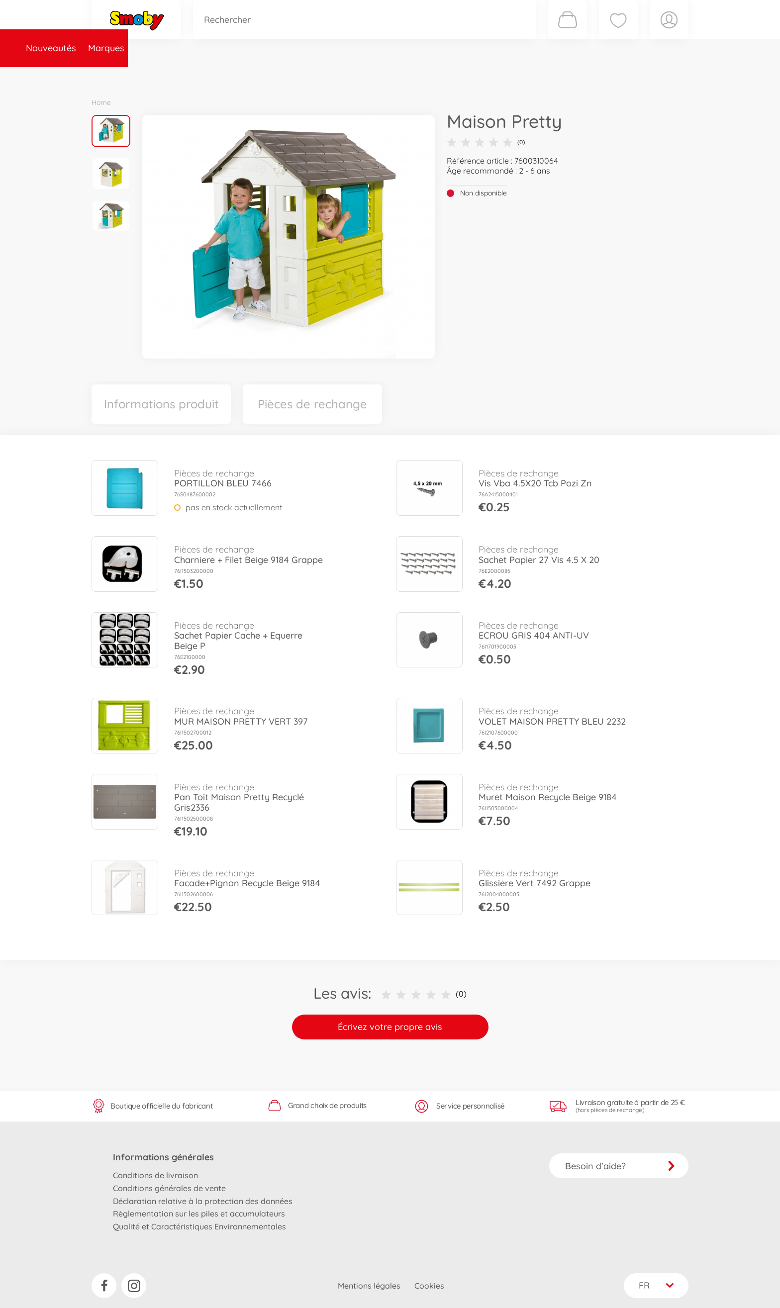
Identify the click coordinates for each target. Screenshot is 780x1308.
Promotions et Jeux (440, 76)
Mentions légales (369, 1286)
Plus (577, 76)
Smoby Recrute (629, 76)
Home (101, 102)
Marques (178, 76)
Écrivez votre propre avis (390, 1026)
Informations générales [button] (163, 1157)
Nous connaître (524, 76)
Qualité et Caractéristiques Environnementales (199, 1226)
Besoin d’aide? (620, 1166)
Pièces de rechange (306, 76)
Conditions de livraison (155, 1175)
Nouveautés (123, 76)
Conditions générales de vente (169, 1188)
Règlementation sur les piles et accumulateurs (199, 1213)
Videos (373, 76)
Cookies (429, 1286)
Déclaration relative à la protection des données (202, 1201)
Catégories (231, 76)
